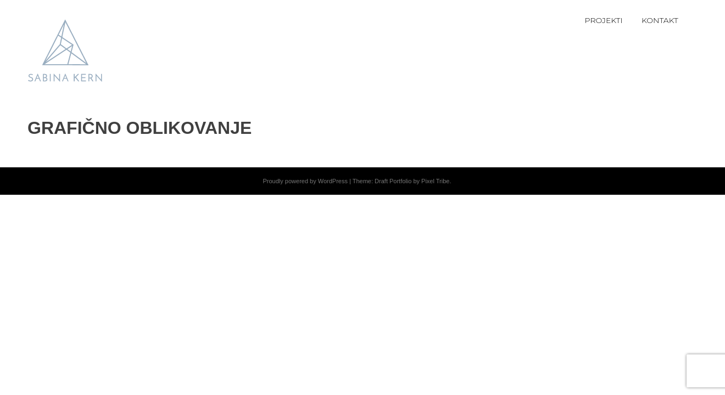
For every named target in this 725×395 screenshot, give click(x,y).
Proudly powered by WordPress (305, 181)
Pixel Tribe (435, 181)
